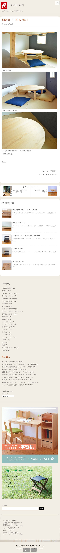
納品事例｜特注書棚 (8, 362)
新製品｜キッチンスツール (9, 369)
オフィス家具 (7, 306)
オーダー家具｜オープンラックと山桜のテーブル (16, 364)
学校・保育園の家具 (9, 301)
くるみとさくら (8, 322)
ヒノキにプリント (18, 262)
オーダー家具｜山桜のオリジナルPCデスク (14, 375)
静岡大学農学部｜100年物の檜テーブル (13, 372)
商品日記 (6, 319)
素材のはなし (7, 332)
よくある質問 (7, 335)
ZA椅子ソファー (17, 249)
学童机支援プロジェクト (10, 347)
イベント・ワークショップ (11, 293)
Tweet (4, 162)
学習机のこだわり (8, 327)
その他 (5, 350)
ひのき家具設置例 (8, 288)
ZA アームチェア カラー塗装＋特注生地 (26, 236)
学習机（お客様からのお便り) (12, 311)
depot (5, 342)
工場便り (6, 340)
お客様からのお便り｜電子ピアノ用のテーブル (15, 382)
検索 (41, 508)
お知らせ (6, 291)
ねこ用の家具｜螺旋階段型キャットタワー (14, 367)
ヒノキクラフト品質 (9, 324)
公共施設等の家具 (8, 304)
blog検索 (4, 505)
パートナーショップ (9, 337)
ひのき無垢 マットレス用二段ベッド (24, 210)
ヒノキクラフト (52, 175)
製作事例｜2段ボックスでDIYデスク (12, 380)
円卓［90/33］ (8, 154)
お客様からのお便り (9, 314)
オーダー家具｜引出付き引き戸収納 (12, 385)
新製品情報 (7, 316)
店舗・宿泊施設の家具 (10, 309)
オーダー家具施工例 (50, 171)
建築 (4, 345)
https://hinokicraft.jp (17, 534)
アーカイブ (5, 394)
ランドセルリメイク (9, 296)
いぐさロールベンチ (19, 223)
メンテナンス (7, 329)
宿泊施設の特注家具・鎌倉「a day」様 (13, 377)
